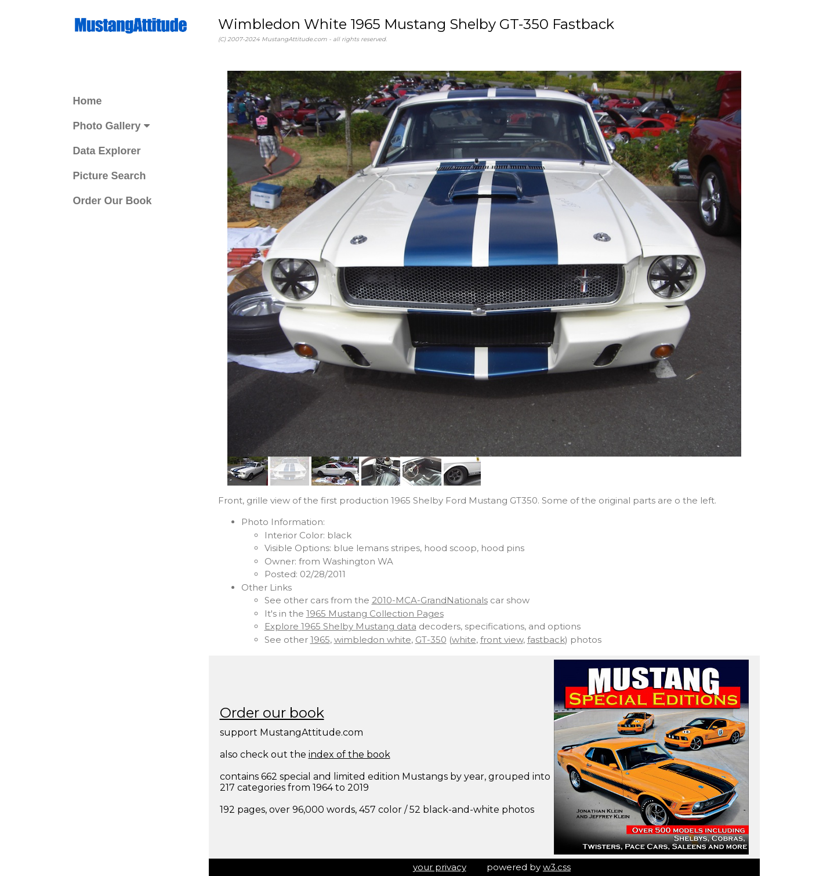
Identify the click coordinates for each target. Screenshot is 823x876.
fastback (546, 639)
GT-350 (431, 639)
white (464, 639)
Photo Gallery (111, 126)
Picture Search (109, 176)
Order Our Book (112, 201)
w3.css (557, 867)
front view (501, 639)
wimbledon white (372, 639)
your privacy (439, 867)
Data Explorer (107, 151)
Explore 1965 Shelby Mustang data (340, 626)
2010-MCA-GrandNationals (430, 600)
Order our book (272, 712)
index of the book (349, 754)
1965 (320, 639)
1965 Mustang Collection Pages (375, 613)
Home (87, 101)
